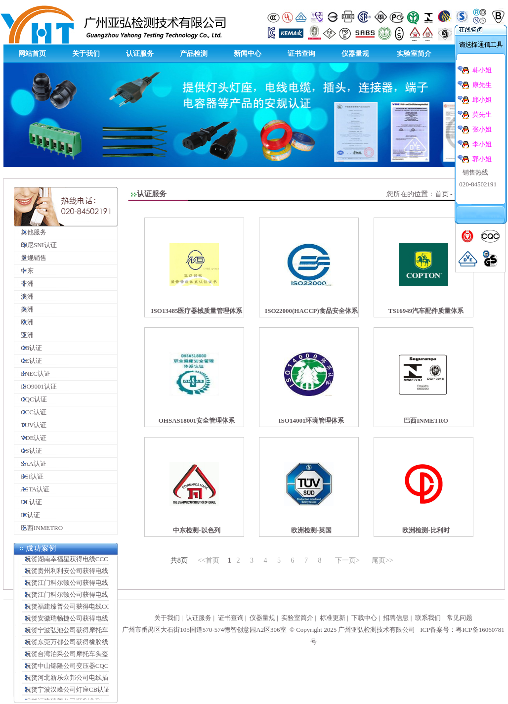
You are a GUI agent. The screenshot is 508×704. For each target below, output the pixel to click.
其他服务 (30, 232)
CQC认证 (30, 399)
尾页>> (382, 560)
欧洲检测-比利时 (425, 530)
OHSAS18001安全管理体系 (197, 420)
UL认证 (28, 502)
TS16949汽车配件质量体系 (426, 310)
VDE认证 (30, 437)
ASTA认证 (31, 489)
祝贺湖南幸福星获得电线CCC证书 (70, 562)
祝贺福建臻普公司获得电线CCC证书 (73, 609)
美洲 (24, 309)
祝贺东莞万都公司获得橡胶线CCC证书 (77, 645)
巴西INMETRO (38, 527)
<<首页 (208, 560)
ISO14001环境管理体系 (311, 420)
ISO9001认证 (35, 386)
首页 (442, 194)
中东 (24, 270)
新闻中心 (247, 53)
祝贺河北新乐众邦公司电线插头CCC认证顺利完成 (93, 680)
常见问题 (459, 617)
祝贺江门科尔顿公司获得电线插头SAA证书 (83, 585)
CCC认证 (30, 412)
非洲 (24, 283)
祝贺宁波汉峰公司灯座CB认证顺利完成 (78, 692)
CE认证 (28, 360)
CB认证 (28, 348)
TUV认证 (30, 425)
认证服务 (140, 53)
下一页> (347, 560)
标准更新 (332, 617)
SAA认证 (30, 463)
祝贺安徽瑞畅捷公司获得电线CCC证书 (77, 621)
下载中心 (364, 617)
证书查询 (301, 53)
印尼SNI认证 (35, 245)
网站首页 (32, 53)
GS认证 (28, 450)
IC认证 (27, 515)
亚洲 (24, 335)
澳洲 (24, 296)
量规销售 (30, 258)
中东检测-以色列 (196, 530)
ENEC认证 (32, 373)
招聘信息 (396, 617)
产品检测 (194, 53)
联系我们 (428, 617)
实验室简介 (414, 53)
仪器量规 (355, 53)
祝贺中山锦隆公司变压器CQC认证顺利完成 (83, 668)
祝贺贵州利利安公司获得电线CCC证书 (77, 573)
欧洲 (24, 322)
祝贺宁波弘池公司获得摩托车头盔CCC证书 (83, 633)
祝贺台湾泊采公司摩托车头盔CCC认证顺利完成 (90, 656)
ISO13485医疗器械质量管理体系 (197, 310)
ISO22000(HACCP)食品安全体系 (311, 310)
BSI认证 (28, 476)
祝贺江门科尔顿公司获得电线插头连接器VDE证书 (93, 597)
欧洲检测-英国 (311, 530)
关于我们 (86, 53)
